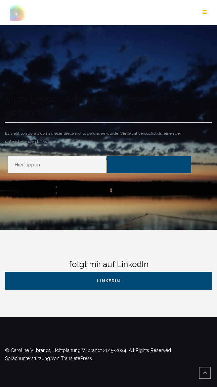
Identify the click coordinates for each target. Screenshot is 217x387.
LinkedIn (108, 281)
